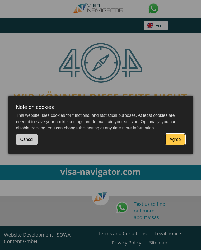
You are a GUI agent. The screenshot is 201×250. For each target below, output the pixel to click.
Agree (175, 139)
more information (138, 128)
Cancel (27, 139)
